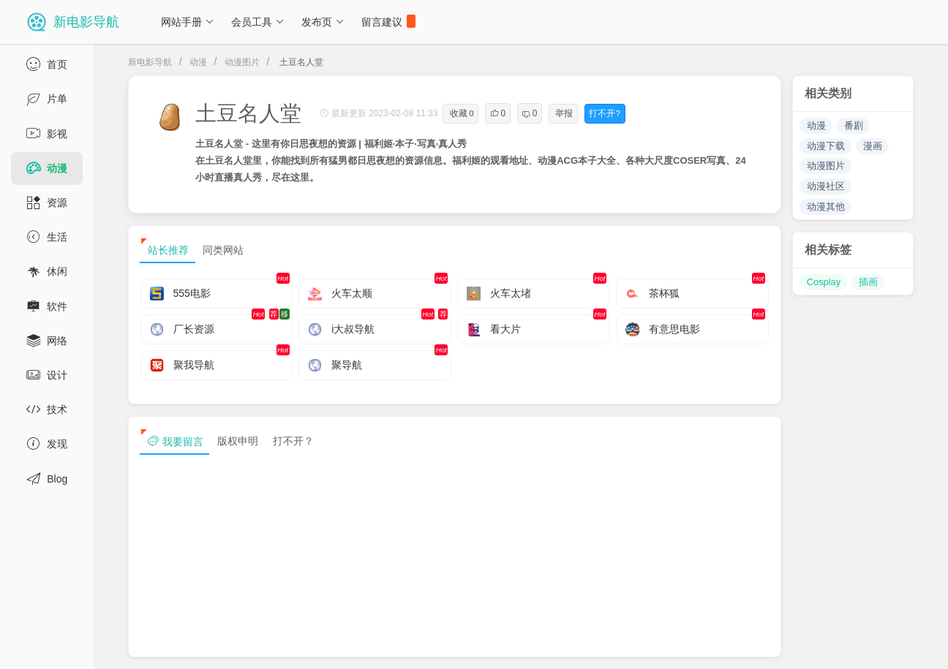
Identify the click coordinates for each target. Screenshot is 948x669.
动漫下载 (826, 145)
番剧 (853, 125)
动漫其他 (826, 206)
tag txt (913, 645)
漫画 (872, 145)
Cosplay (823, 281)
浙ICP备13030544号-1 (302, 645)
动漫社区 (826, 186)
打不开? (604, 113)
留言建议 (388, 21)
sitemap (779, 645)
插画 (868, 281)
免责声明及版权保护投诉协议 (674, 645)
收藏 (462, 113)
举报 (564, 113)
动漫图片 (242, 62)
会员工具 (258, 22)
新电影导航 (150, 62)
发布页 (323, 22)
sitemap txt (847, 645)
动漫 (198, 62)
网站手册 (187, 22)
